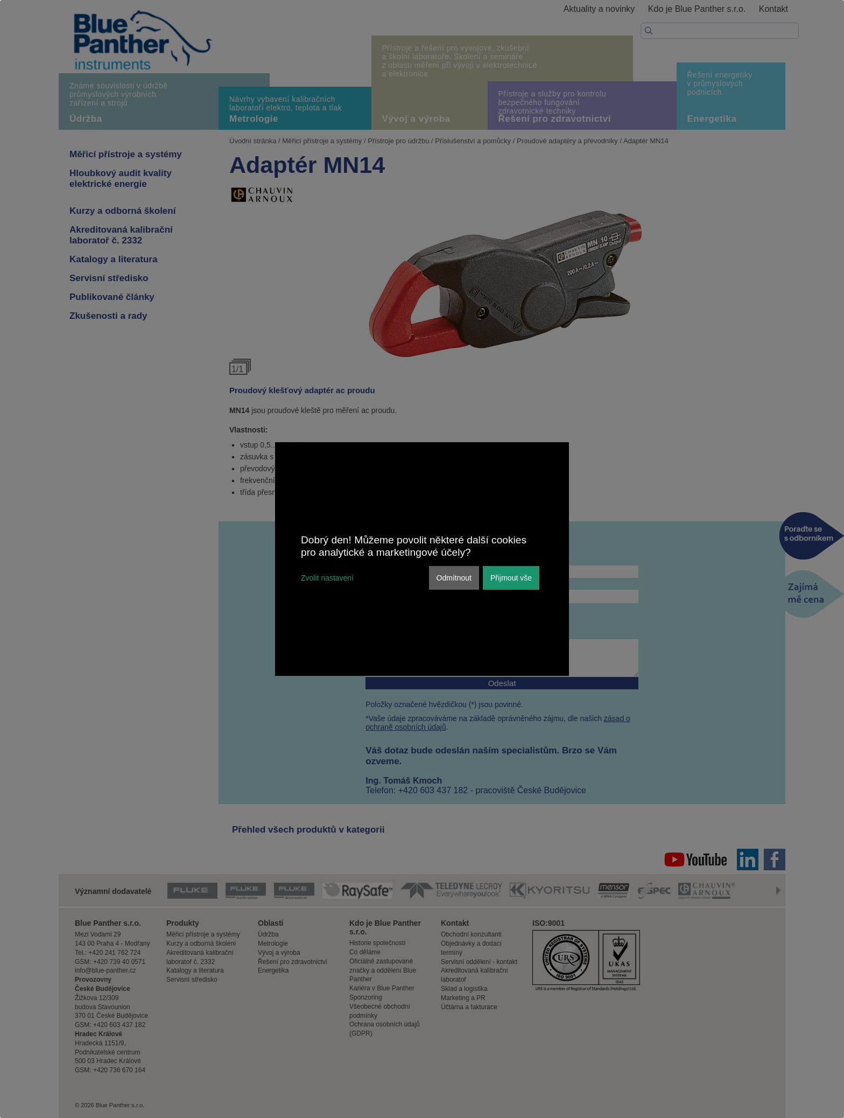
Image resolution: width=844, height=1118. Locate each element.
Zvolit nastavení (327, 578)
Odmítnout (454, 578)
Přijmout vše (511, 578)
